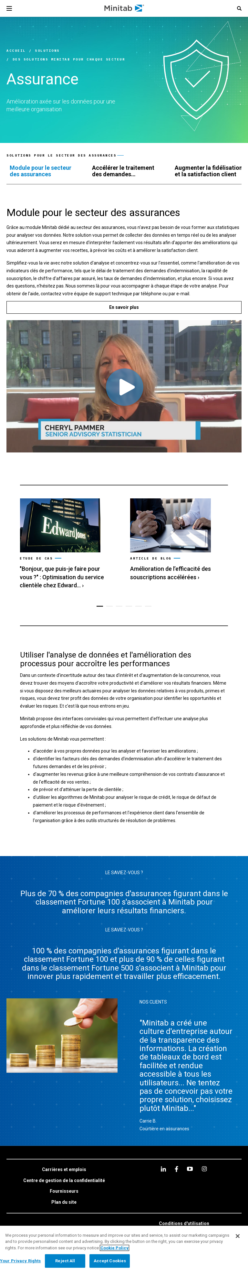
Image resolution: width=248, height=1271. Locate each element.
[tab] (44, 171)
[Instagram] (204, 1168)
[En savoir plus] (124, 307)
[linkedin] (163, 1169)
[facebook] (176, 1169)
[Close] (238, 1236)
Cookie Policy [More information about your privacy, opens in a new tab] (114, 1247)
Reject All (65, 1260)
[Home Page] (124, 8)
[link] (68, 544)
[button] (239, 8)
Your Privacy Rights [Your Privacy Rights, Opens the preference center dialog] (20, 1260)
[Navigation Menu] (9, 8)
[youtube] (190, 1169)
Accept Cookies (110, 1260)
